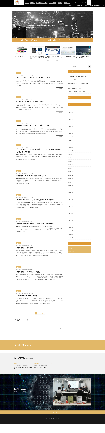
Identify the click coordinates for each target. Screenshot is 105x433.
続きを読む (60, 88)
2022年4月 (70, 220)
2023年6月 (70, 193)
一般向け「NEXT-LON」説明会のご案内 (31, 176)
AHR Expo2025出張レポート (27, 296)
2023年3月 (70, 200)
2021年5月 (70, 241)
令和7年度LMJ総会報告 (24, 248)
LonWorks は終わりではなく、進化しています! (34, 125)
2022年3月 (70, 224)
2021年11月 (71, 227)
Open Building (56, 418)
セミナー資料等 (52, 2)
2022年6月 (70, 213)
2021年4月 (70, 245)
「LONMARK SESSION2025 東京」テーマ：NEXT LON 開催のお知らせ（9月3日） (39, 150)
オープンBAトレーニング (41, 2)
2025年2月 (70, 165)
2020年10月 (71, 259)
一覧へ (60, 328)
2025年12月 (71, 140)
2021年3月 (70, 248)
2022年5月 (70, 217)
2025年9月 (70, 144)
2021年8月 (70, 238)
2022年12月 (71, 207)
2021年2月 (70, 252)
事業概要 (32, 2)
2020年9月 (70, 262)
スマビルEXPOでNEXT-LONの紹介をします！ (52, 57)
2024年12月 (71, 172)
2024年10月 (71, 175)
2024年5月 (70, 182)
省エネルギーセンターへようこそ (21, 56)
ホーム (26, 2)
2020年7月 (70, 269)
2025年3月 (70, 161)
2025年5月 (70, 158)
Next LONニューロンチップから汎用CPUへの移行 (34, 200)
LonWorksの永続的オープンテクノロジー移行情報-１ (83, 57)
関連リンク (72, 283)
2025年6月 (70, 154)
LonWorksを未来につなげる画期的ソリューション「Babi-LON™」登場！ (37, 57)
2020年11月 (71, 255)
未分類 (19, 72)
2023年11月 (71, 189)
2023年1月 (70, 203)
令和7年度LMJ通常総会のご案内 (28, 272)
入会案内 (60, 2)
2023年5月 (70, 196)
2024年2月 (70, 186)
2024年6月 (70, 179)
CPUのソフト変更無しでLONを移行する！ (68, 57)
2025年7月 (70, 151)
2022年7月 (70, 210)
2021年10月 (71, 231)
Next (42, 313)
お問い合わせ (66, 2)
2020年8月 (70, 266)
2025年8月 (70, 147)
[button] (15, 51)
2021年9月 (70, 234)
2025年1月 (70, 168)
